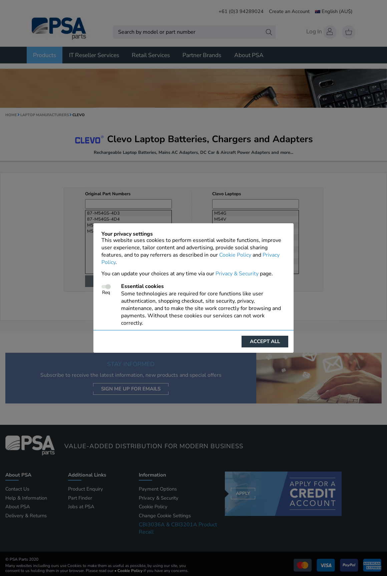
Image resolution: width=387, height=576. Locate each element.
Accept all (265, 341)
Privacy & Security (237, 273)
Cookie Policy (235, 255)
